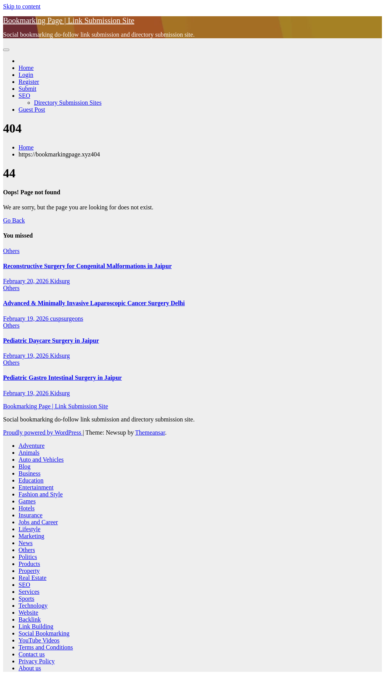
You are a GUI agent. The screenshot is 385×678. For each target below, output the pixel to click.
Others (11, 251)
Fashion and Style (41, 494)
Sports (26, 598)
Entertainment (36, 487)
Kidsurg (60, 281)
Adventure (32, 445)
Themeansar (150, 432)
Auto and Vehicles (41, 459)
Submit (27, 88)
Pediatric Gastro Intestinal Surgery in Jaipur (62, 377)
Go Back (14, 220)
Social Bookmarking (44, 633)
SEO (24, 95)
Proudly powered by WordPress (43, 432)
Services (29, 591)
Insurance (30, 515)
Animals (29, 452)
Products (29, 564)
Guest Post (32, 109)
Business (30, 473)
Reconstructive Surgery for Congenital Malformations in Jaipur (87, 266)
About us (30, 668)
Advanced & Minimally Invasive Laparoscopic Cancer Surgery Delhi (94, 303)
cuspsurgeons (66, 318)
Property (29, 571)
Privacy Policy (37, 661)
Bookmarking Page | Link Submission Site (68, 20)
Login (26, 74)
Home (26, 68)
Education (31, 480)
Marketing (31, 536)
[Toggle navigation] (6, 50)
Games (27, 501)
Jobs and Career (38, 522)
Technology (33, 605)
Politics (28, 557)
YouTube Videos (39, 640)
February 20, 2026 (26, 281)
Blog (24, 466)
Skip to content (22, 6)
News (25, 543)
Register (29, 81)
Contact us (32, 654)
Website (28, 612)
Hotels (27, 508)
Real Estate (32, 577)
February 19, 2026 (26, 318)
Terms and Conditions (46, 647)
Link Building (36, 626)
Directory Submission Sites (67, 102)
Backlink (30, 619)
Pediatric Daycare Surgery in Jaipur (51, 340)
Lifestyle (30, 529)
